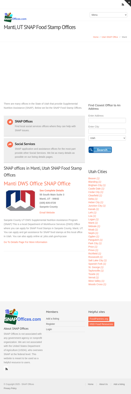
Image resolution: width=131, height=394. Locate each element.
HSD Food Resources (101, 324)
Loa (92, 216)
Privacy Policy (10, 388)
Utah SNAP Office (110, 37)
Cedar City (95, 192)
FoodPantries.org (99, 318)
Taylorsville (96, 270)
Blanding (94, 181)
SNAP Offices (34, 17)
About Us (103, 384)
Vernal (93, 277)
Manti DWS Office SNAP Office (37, 183)
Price (92, 246)
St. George (96, 267)
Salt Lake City (97, 260)
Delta (93, 199)
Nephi (93, 233)
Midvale (94, 226)
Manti (93, 222)
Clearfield (95, 195)
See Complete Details (52, 190)
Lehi (92, 212)
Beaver (93, 178)
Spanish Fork (97, 263)
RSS (6, 368)
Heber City (95, 202)
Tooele (93, 274)
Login (49, 329)
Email (43, 212)
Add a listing (52, 318)
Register (50, 324)
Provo (93, 250)
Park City (95, 243)
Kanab (93, 209)
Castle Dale (96, 188)
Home (96, 37)
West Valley (96, 281)
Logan (93, 219)
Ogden (93, 236)
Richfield (94, 253)
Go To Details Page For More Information (25, 242)
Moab (93, 229)
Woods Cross (97, 284)
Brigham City (97, 185)
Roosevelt (95, 257)
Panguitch (95, 240)
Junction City (97, 205)
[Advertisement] (65, 68)
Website (50, 212)
